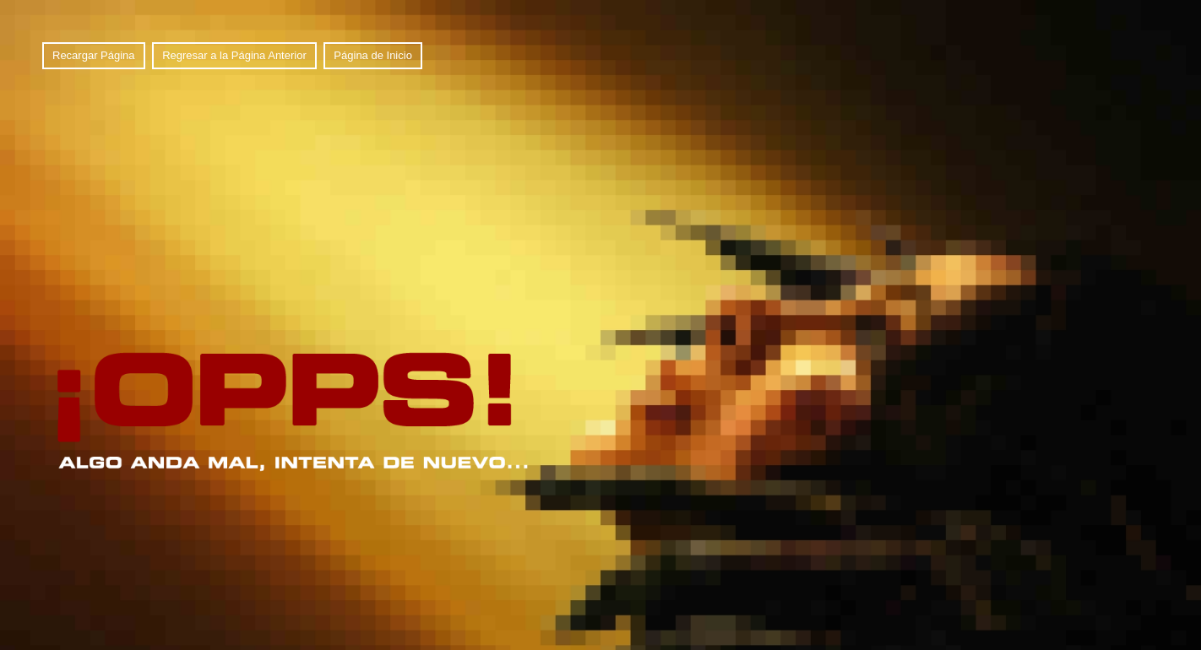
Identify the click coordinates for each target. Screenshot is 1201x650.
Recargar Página (93, 55)
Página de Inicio (373, 55)
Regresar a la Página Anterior (234, 55)
